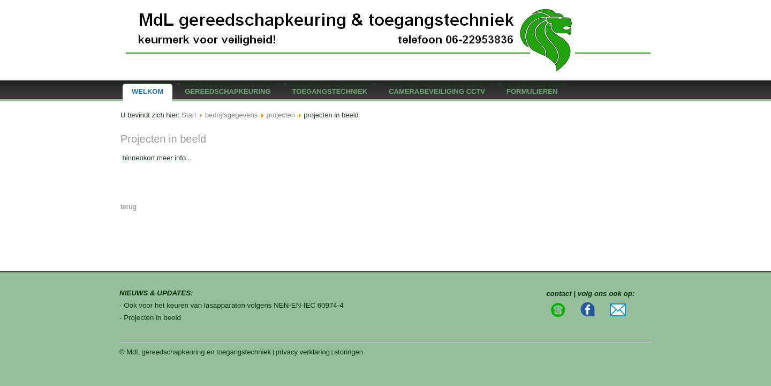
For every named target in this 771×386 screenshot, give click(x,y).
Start (189, 115)
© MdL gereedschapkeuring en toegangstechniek (195, 352)
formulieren (532, 91)
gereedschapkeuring (227, 91)
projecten (280, 115)
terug (128, 207)
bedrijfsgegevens (231, 115)
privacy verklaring (303, 352)
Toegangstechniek (330, 91)
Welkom (147, 91)
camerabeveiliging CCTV (437, 91)
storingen (349, 352)
